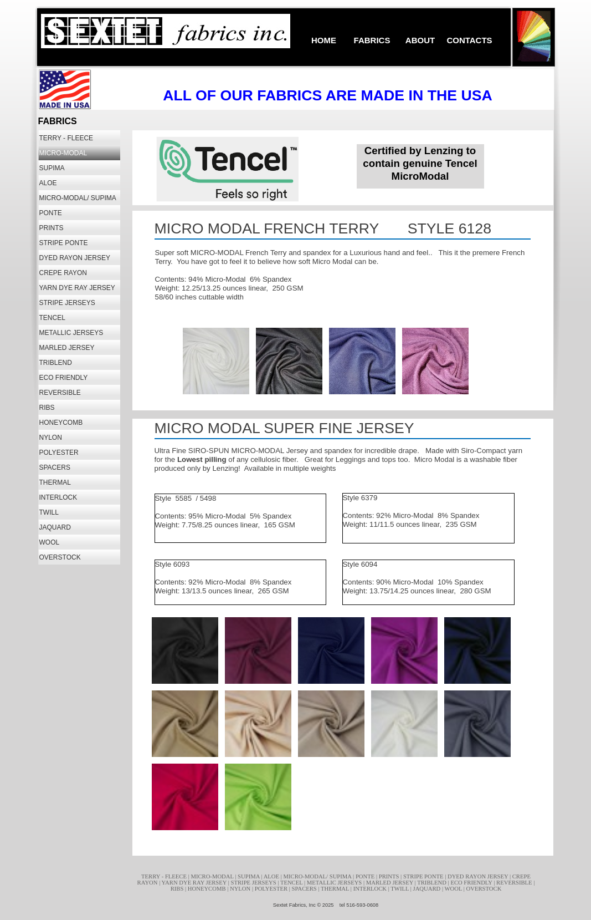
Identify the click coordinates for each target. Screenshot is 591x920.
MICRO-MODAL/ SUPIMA (318, 876)
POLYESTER (272, 889)
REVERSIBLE (514, 883)
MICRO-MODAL (213, 876)
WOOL (454, 889)
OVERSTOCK (484, 889)
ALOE (272, 876)
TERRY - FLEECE (164, 876)
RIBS (178, 889)
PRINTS (389, 876)
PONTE (366, 876)
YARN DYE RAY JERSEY (195, 883)
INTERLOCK (370, 889)
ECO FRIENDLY (472, 883)
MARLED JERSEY (390, 883)
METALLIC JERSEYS (335, 883)
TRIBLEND (432, 883)
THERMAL (336, 889)
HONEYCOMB (207, 889)
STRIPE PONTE (424, 876)
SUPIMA (249, 876)
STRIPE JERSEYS (254, 883)
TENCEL (292, 883)
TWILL (400, 889)
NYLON (241, 889)
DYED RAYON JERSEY (479, 876)
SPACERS (305, 889)
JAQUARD (427, 889)
